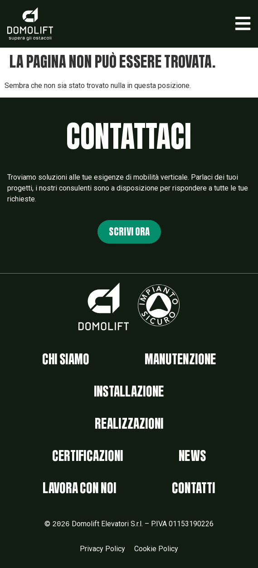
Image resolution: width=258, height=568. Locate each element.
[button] (243, 23)
